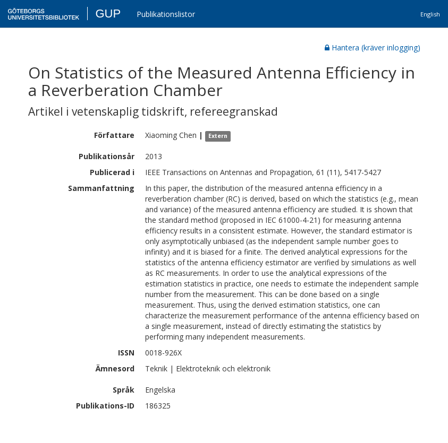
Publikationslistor (166, 14)
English (430, 14)
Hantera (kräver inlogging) (372, 47)
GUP (108, 13)
